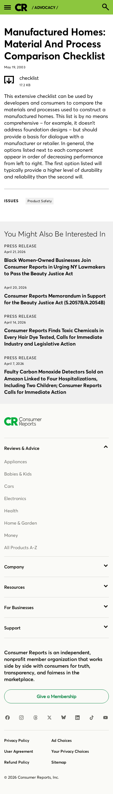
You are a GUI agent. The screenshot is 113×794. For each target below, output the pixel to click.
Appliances (15, 461)
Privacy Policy (16, 740)
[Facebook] (7, 718)
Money (11, 535)
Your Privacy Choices (70, 751)
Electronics (15, 498)
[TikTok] (91, 718)
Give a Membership (56, 696)
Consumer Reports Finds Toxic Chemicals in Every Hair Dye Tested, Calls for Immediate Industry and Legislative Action (54, 337)
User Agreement (18, 751)
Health (11, 510)
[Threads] (35, 718)
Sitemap (58, 762)
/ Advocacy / (45, 7)
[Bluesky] (63, 718)
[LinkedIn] (77, 718)
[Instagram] (21, 718)
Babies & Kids (18, 474)
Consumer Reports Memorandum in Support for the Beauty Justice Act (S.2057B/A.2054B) (55, 299)
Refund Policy (16, 762)
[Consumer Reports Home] (25, 422)
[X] (49, 718)
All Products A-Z (20, 547)
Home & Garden (20, 523)
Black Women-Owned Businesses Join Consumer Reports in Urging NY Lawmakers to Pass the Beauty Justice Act (54, 267)
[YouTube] (105, 718)
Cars (9, 486)
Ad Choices (61, 740)
